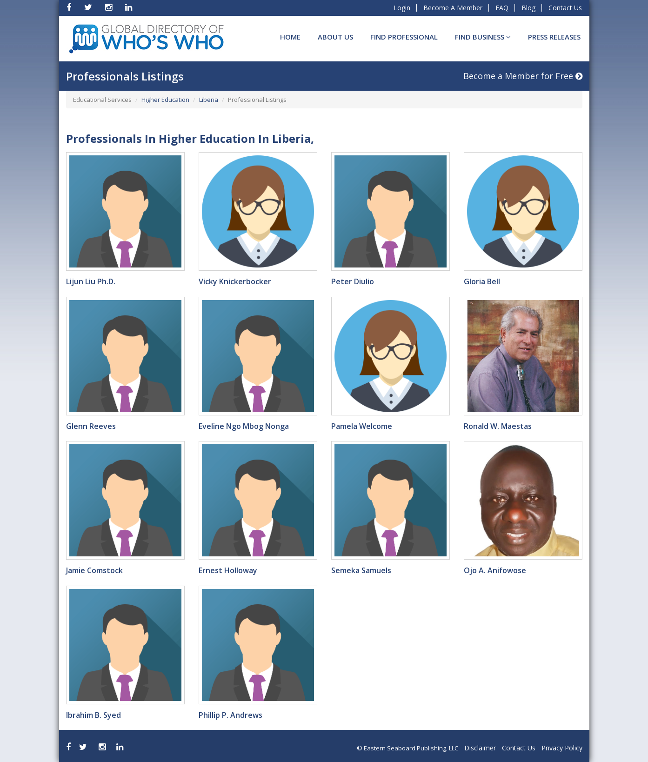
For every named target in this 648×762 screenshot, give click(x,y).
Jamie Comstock (94, 570)
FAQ (501, 7)
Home (290, 36)
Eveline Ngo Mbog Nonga (244, 426)
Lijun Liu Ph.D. (90, 281)
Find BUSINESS (483, 36)
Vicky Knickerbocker (235, 281)
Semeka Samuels (361, 570)
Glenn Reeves (91, 426)
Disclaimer (480, 747)
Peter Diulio (352, 281)
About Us (335, 36)
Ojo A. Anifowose (495, 570)
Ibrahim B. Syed (93, 715)
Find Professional (404, 36)
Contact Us (565, 7)
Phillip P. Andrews (230, 715)
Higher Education (165, 99)
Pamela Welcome (361, 426)
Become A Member (452, 7)
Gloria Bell (482, 281)
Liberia (208, 99)
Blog (528, 7)
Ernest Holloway (228, 570)
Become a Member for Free (522, 75)
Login (402, 7)
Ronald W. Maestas (498, 426)
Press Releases (554, 36)
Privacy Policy (561, 747)
